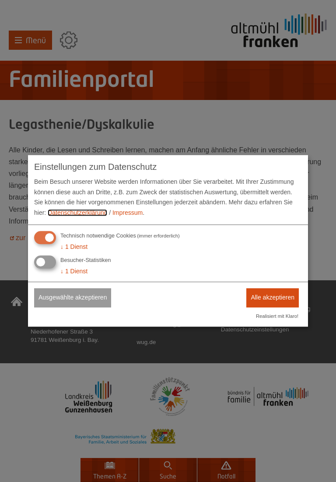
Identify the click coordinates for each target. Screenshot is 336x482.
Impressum (127, 212)
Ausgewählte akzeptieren (72, 297)
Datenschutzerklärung (77, 212)
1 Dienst (74, 246)
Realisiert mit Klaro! (277, 316)
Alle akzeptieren (272, 297)
